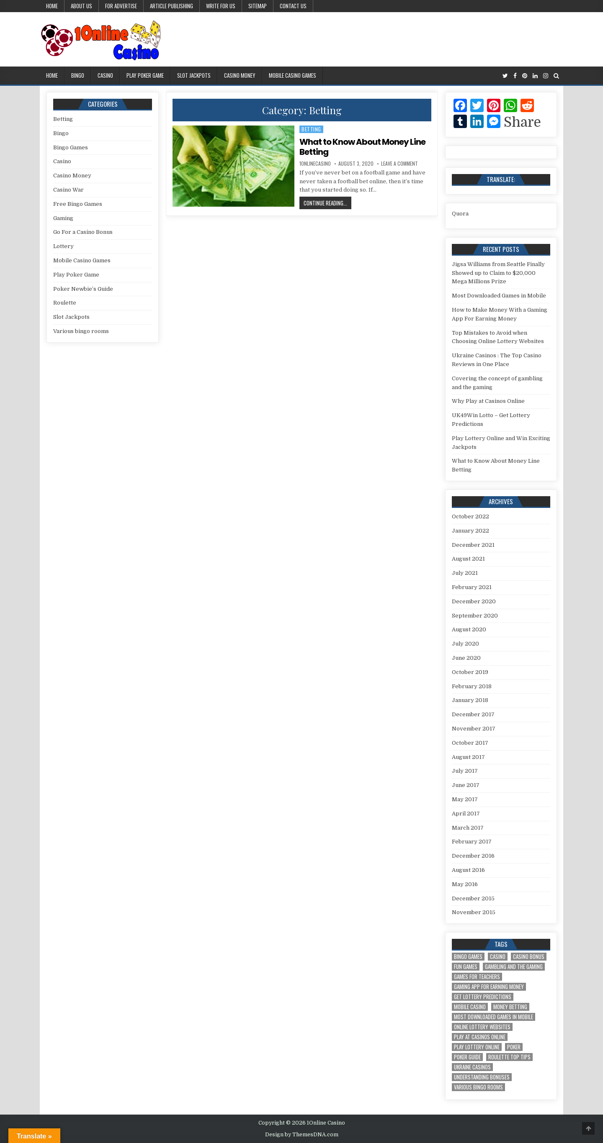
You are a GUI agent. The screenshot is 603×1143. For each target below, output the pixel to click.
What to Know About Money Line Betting (362, 147)
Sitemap (257, 6)
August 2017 (468, 757)
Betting (311, 129)
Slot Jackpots (194, 75)
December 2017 (473, 714)
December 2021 (473, 545)
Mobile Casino (470, 1007)
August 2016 (468, 870)
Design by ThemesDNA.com (301, 1135)
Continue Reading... (327, 203)
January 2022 (470, 531)
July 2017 (465, 771)
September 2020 (475, 616)
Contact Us (293, 6)
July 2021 (465, 573)
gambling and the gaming (514, 967)
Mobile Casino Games (292, 75)
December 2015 (473, 898)
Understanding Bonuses (482, 1077)
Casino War (68, 190)
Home (52, 6)
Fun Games (465, 967)
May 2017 (465, 799)
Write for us (220, 6)
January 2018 (470, 700)
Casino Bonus (528, 957)
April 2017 (466, 813)
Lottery (63, 246)
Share (522, 122)
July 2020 (465, 644)
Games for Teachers (477, 977)
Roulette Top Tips (509, 1057)
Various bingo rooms (81, 331)
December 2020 (474, 601)
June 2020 (466, 658)
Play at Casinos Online (479, 1037)
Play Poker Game (145, 75)
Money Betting (510, 1007)
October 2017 (470, 743)
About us (81, 6)
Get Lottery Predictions (482, 997)
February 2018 (472, 686)
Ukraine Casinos (472, 1067)
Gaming (63, 218)
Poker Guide (467, 1057)
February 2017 (472, 841)
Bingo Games (70, 147)
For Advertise (121, 6)
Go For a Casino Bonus (83, 232)
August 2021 (468, 559)
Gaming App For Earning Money (489, 987)
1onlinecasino (315, 163)
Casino (105, 75)
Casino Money (239, 75)
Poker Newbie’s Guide (83, 289)
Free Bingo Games (77, 204)
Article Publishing (171, 6)
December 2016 (473, 856)
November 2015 (473, 912)
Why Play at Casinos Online (488, 401)
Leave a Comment (399, 163)
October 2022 (470, 516)
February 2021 (472, 587)
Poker (514, 1047)
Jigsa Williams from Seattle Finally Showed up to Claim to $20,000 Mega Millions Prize (498, 273)
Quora (460, 213)
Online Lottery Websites (482, 1027)
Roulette (64, 303)
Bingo (77, 75)
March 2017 (468, 828)
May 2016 (465, 884)
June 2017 (465, 785)
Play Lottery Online (477, 1047)
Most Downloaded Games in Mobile (499, 295)
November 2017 (473, 728)
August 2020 (469, 629)
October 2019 (470, 672)
